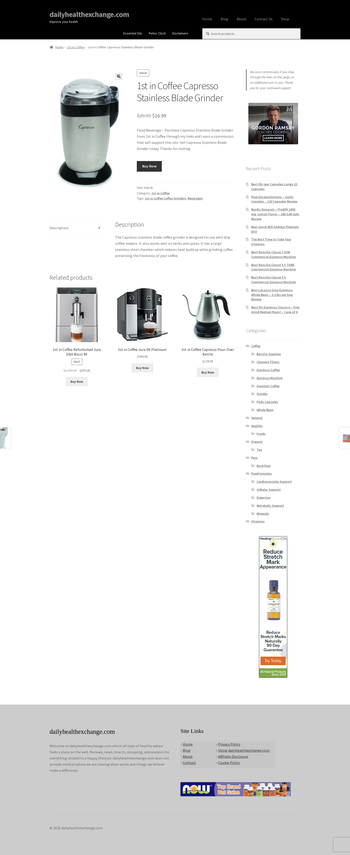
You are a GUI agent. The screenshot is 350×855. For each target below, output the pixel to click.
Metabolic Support (270, 505)
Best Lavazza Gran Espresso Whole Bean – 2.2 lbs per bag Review (272, 295)
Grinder (262, 394)
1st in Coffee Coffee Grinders (165, 198)
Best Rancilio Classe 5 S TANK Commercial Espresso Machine (273, 267)
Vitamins (258, 521)
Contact (189, 762)
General (256, 418)
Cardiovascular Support (274, 481)
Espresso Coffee (268, 370)
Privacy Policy (229, 744)
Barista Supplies (269, 354)
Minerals (263, 513)
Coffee (255, 346)
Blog (224, 19)
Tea (259, 450)
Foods (261, 434)
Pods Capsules (267, 402)
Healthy (257, 426)
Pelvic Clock (157, 33)
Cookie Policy (229, 762)
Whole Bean (265, 410)
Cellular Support (269, 489)
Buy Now (149, 166)
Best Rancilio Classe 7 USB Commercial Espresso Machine (273, 254)
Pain (254, 458)
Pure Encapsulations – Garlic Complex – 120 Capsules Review (274, 199)
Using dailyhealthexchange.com (244, 750)
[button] (119, 76)
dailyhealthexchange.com (89, 14)
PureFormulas (261, 473)
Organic (257, 442)
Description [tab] (59, 227)
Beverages (195, 198)
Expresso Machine (270, 378)
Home (207, 19)
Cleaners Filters (268, 362)
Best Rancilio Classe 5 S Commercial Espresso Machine (273, 279)
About (241, 19)
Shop (285, 19)
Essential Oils (132, 33)
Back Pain (264, 466)
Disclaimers (180, 33)
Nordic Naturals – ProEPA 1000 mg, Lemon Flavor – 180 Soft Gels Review (275, 214)
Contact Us (264, 19)
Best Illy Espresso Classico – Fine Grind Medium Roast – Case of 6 (275, 309)
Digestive (264, 497)
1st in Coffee (76, 47)
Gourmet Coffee (268, 386)
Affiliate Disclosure (233, 756)
